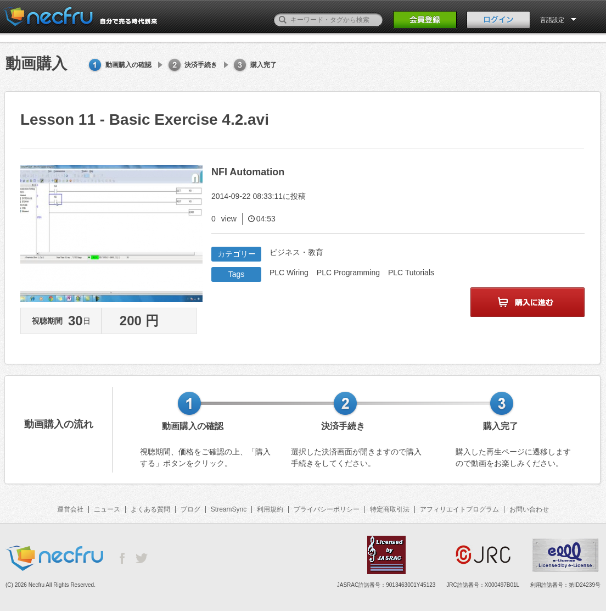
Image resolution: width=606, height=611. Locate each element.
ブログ (190, 509)
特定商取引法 (389, 509)
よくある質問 (150, 509)
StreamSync (228, 509)
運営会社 (70, 509)
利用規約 (270, 509)
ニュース (107, 509)
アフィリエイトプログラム (459, 509)
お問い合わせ (529, 509)
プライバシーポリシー (327, 509)
